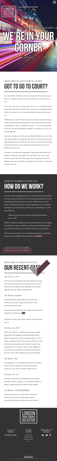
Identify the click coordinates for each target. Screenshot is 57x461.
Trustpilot (39, 236)
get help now (28, 57)
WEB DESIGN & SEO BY (28, 455)
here (23, 313)
